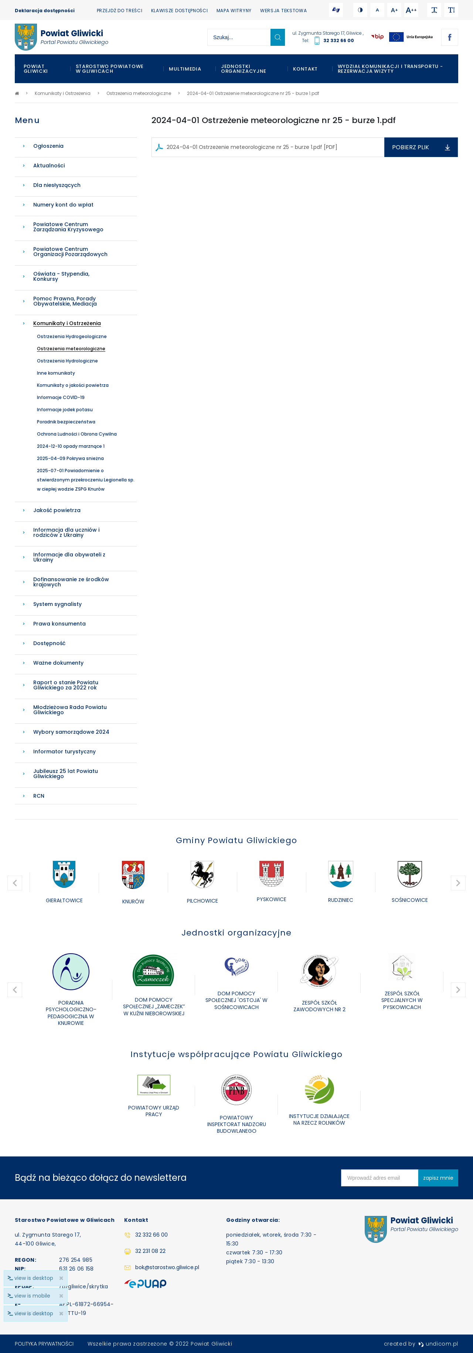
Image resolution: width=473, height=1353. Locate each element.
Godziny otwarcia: (253, 1220)
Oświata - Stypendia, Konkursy (61, 276)
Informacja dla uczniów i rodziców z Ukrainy (66, 532)
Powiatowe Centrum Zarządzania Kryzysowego (68, 227)
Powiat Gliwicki (36, 69)
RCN (38, 796)
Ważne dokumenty (58, 663)
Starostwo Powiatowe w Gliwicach (110, 69)
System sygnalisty (57, 604)
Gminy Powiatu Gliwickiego (236, 840)
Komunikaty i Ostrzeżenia (67, 323)
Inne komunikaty (56, 373)
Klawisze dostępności (179, 10)
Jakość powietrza (57, 510)
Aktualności (49, 165)
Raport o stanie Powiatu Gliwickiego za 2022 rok (65, 685)
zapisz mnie (438, 1178)
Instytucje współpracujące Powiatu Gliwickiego (236, 1054)
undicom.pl (438, 1343)
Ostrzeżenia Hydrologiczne (67, 361)
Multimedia (185, 69)
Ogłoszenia (48, 146)
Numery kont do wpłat (63, 204)
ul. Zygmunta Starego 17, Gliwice (327, 33)
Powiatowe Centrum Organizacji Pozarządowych (70, 251)
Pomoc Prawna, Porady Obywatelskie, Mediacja (65, 301)
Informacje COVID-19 (61, 397)
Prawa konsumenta (59, 623)
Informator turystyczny (64, 751)
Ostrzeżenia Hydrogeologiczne (72, 336)
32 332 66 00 (338, 40)
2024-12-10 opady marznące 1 (71, 446)
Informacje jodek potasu (65, 409)
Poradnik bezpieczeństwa (66, 422)
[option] (64, 882)
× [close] (61, 1314)
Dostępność (49, 643)
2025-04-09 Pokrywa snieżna (70, 458)
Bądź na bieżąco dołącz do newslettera (101, 1178)
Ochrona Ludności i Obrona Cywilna (77, 434)
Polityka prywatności (44, 1343)
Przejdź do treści (120, 10)
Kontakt (305, 69)
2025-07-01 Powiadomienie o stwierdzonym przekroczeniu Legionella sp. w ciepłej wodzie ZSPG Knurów (86, 479)
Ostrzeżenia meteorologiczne (71, 348)
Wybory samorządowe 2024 (71, 732)
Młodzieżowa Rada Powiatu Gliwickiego (70, 709)
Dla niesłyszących (57, 185)
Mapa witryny (234, 10)
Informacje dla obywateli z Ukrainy (69, 557)
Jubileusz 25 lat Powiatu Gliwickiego (65, 773)
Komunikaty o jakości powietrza (73, 385)
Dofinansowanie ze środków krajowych (71, 582)
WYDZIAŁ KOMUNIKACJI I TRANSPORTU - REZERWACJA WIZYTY (390, 69)
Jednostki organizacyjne (243, 69)
